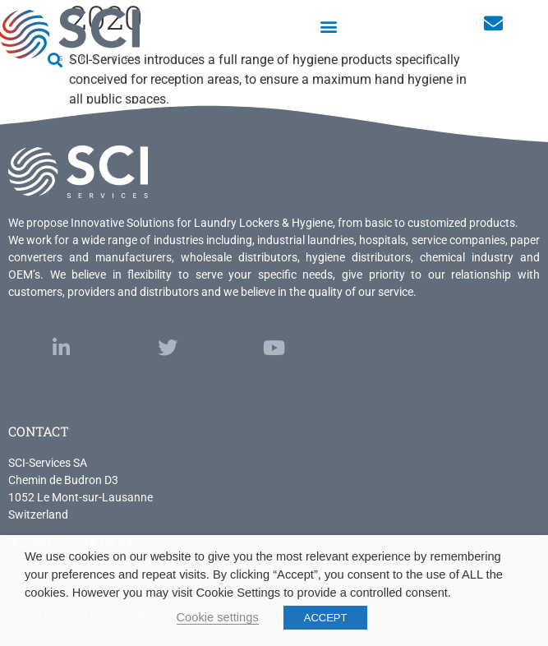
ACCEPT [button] (326, 617)
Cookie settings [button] (218, 617)
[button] (329, 25)
